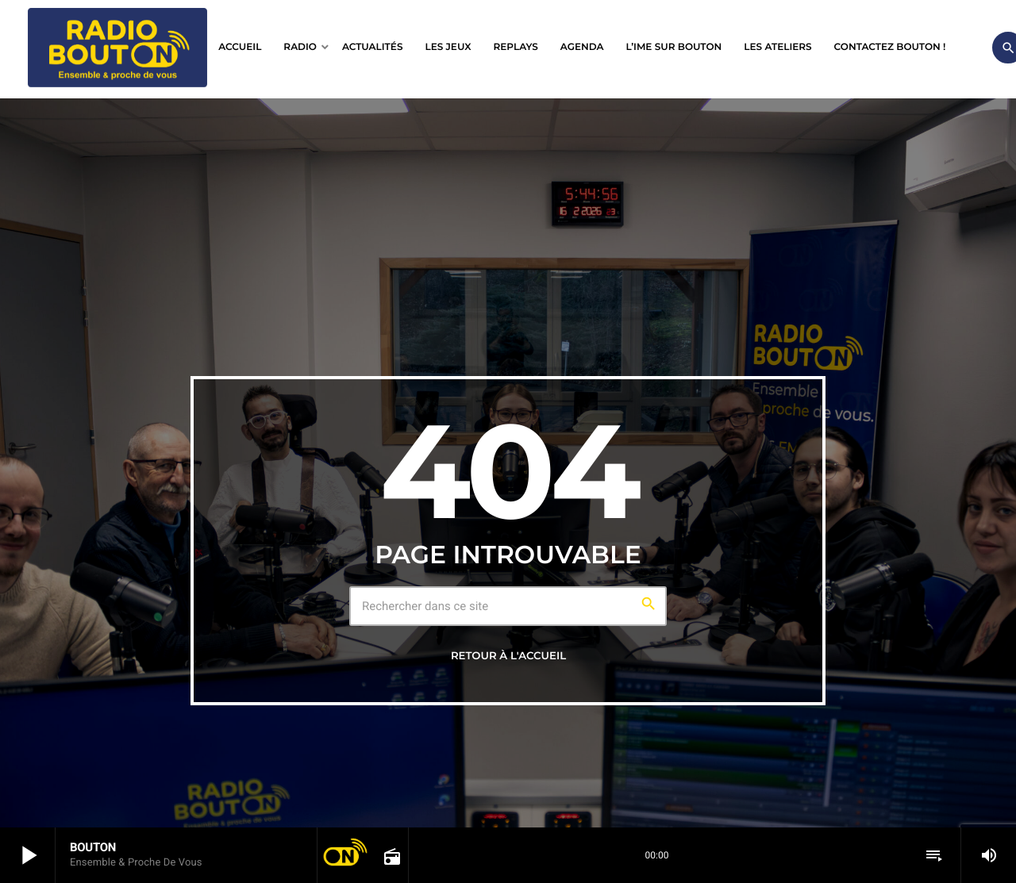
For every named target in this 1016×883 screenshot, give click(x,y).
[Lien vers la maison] (117, 47)
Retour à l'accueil (508, 656)
